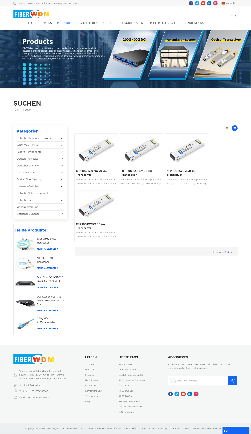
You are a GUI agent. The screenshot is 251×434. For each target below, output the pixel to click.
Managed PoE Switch (130, 401)
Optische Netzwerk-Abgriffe (33, 193)
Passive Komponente (29, 152)
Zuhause (89, 364)
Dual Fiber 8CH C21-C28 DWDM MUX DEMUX (50, 279)
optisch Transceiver (28, 159)
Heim (30, 23)
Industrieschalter (127, 370)
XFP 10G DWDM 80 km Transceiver (215, 167)
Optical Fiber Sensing (29, 179)
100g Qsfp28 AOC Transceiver (47, 241)
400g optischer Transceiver (132, 380)
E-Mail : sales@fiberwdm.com (61, 3)
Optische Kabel (26, 200)
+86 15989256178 (31, 385)
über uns (90, 370)
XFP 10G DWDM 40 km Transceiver (173, 170)
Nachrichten (88, 23)
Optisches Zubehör (28, 214)
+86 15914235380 (39, 391)
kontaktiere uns (192, 23)
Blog (87, 401)
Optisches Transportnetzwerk (34, 138)
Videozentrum (92, 396)
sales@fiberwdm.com (38, 397)
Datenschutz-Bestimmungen (154, 428)
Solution (109, 23)
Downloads (91, 385)
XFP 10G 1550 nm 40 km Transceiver (91, 170)
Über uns (45, 23)
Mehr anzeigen (47, 249)
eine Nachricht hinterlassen (234, 431)
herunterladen (132, 23)
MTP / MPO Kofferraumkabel (46, 320)
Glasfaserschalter (26, 172)
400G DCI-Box (126, 391)
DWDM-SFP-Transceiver (131, 407)
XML (187, 428)
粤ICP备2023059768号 (125, 428)
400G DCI (124, 385)
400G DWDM (125, 396)
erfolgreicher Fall (162, 23)
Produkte (64, 23)
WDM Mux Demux (27, 145)
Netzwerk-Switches (28, 186)
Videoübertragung (27, 207)
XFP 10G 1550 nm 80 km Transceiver (133, 170)
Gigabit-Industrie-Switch (131, 375)
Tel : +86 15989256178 (28, 3)
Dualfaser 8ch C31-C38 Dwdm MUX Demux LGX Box (50, 301)
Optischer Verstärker (28, 166)
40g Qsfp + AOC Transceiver (45, 260)
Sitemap (177, 428)
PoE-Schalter (125, 364)
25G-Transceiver (127, 412)
